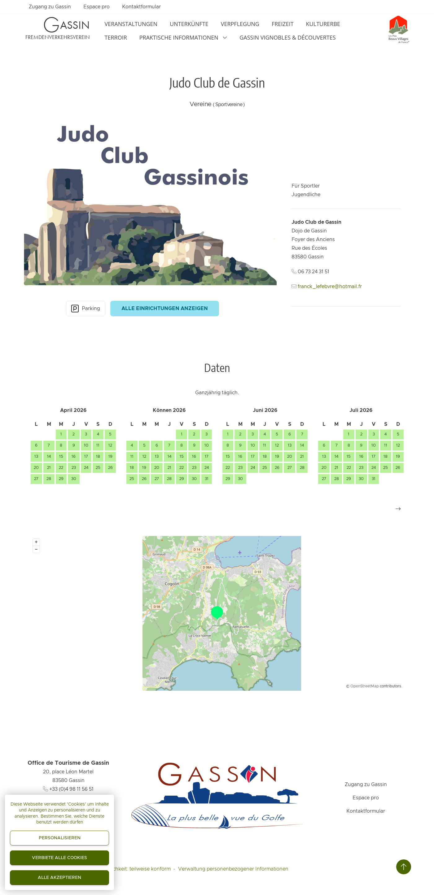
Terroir (116, 37)
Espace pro (96, 6)
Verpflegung (240, 24)
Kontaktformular (141, 6)
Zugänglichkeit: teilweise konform (131, 869)
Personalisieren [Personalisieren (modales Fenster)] (60, 838)
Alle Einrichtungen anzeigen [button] (164, 308)
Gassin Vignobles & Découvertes (287, 37)
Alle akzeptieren (59, 878)
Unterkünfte (189, 24)
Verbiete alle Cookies (59, 858)
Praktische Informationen (183, 37)
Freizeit (283, 24)
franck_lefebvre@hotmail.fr (330, 286)
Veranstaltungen (131, 24)
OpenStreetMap (364, 686)
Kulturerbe (323, 24)
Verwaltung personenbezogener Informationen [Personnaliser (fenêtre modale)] (233, 869)
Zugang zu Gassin (50, 6)
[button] (398, 509)
